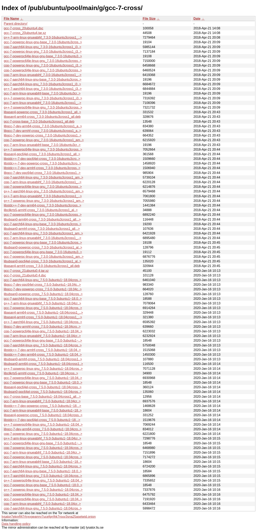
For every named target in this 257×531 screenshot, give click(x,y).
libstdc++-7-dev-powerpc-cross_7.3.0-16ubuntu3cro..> (42, 163)
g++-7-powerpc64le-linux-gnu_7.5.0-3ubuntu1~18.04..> (43, 424)
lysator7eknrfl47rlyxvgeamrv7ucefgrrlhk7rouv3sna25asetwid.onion (49, 516)
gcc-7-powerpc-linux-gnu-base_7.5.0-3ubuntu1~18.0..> (43, 382)
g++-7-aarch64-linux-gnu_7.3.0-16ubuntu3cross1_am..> (44, 191)
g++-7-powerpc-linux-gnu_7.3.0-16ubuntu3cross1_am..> (44, 200)
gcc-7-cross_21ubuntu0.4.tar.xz (26, 270)
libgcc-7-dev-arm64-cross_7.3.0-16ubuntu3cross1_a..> (43, 126)
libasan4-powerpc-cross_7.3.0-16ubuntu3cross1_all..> (42, 112)
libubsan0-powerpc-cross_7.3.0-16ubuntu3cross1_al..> (43, 247)
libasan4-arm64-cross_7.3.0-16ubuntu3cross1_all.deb (42, 116)
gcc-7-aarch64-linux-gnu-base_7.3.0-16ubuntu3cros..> (42, 79)
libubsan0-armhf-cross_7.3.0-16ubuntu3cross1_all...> (42, 228)
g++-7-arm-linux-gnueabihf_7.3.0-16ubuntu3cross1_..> (43, 37)
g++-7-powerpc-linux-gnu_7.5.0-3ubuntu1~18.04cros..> (43, 368)
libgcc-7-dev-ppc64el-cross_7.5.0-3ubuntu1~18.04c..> (42, 284)
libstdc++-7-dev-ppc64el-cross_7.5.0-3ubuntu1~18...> (42, 420)
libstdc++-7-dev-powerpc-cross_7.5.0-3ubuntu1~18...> (42, 406)
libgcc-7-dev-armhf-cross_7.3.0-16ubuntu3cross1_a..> (42, 130)
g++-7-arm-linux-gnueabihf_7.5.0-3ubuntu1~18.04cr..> (42, 303)
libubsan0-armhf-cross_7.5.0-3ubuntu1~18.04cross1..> (43, 359)
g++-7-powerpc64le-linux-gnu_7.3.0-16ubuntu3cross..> (43, 107)
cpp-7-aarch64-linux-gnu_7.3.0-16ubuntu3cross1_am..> (43, 177)
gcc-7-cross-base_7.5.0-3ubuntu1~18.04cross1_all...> (42, 396)
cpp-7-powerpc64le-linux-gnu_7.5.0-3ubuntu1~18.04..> (43, 331)
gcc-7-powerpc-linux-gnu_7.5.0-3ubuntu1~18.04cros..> (43, 308)
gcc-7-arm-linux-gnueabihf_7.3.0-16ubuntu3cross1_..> (42, 103)
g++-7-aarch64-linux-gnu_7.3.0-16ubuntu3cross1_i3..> (43, 88)
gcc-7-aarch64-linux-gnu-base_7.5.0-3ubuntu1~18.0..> (43, 298)
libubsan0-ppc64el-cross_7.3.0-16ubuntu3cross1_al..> (42, 261)
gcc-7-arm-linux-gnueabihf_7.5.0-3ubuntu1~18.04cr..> (42, 401)
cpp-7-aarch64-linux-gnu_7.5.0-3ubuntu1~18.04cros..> (43, 345)
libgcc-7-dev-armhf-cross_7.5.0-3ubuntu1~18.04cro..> (42, 326)
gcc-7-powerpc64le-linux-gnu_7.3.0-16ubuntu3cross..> (43, 61)
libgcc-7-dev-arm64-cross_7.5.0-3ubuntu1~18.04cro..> (43, 429)
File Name (11, 18)
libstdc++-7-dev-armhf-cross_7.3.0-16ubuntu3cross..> (42, 168)
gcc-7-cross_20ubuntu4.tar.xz (25, 33)
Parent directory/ (15, 23)
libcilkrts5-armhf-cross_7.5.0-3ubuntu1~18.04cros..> (41, 373)
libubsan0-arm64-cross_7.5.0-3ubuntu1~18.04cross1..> (43, 364)
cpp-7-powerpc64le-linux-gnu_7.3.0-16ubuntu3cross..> (43, 70)
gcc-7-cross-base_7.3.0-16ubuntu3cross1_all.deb (39, 121)
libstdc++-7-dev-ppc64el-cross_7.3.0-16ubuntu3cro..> (42, 158)
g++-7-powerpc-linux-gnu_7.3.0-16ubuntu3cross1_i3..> (43, 98)
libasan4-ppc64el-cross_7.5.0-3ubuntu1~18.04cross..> (43, 387)
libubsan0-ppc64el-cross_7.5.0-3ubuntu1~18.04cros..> (43, 391)
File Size (149, 18)
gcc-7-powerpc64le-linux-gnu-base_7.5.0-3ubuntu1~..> (43, 340)
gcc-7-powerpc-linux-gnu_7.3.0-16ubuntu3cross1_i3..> (43, 51)
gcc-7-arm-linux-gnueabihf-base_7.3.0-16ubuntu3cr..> (42, 93)
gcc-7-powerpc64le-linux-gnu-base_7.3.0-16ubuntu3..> (43, 56)
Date (196, 18)
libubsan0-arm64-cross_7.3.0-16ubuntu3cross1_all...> (42, 219)
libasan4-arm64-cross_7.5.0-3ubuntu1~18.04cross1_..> (43, 312)
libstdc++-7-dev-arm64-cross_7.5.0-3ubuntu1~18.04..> (43, 354)
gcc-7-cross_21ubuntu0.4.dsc (25, 275)
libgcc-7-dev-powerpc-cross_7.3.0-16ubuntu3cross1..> (42, 135)
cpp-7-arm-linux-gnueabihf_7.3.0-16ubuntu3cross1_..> (42, 75)
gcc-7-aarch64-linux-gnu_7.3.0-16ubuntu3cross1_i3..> (42, 84)
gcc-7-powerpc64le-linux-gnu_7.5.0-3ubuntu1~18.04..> (43, 378)
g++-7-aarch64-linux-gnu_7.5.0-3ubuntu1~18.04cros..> (43, 322)
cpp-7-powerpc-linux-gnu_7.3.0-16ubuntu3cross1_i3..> (43, 65)
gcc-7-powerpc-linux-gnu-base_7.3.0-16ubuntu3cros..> (43, 42)
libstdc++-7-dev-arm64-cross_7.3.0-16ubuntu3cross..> (42, 205)
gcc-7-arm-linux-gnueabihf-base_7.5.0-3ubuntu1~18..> (43, 410)
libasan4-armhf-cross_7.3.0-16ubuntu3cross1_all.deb (42, 266)
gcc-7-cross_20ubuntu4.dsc (23, 28)
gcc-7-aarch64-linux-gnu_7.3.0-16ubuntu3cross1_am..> (43, 233)
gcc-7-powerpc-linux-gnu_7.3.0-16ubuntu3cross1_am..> (44, 256)
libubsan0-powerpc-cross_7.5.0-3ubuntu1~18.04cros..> (43, 294)
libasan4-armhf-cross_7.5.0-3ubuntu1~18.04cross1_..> (43, 317)
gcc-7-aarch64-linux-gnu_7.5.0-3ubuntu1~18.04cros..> (43, 280)
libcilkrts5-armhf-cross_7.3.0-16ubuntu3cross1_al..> (41, 210)
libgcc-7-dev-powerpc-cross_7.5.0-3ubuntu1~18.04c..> (43, 289)
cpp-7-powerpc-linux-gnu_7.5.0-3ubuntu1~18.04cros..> (43, 433)
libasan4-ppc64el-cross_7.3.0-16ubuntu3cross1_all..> (42, 154)
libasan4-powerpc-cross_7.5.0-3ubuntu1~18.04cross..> (43, 415)
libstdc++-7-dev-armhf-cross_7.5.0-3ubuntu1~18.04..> (42, 350)
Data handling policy (16, 524)
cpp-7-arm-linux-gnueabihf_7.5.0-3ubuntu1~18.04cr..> (42, 336)
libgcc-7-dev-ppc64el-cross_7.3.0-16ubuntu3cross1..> (42, 173)
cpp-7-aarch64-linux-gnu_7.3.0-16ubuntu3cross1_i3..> (42, 47)
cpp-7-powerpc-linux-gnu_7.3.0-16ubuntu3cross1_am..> (44, 140)
